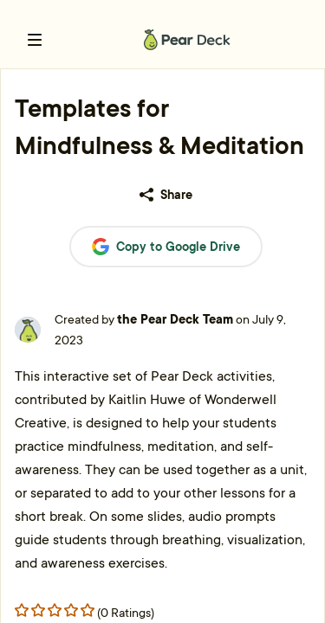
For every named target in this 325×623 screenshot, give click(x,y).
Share (166, 194)
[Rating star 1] (38, 610)
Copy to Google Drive (166, 247)
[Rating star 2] (55, 610)
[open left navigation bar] (34, 39)
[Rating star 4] (87, 610)
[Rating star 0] (22, 610)
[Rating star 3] (71, 610)
